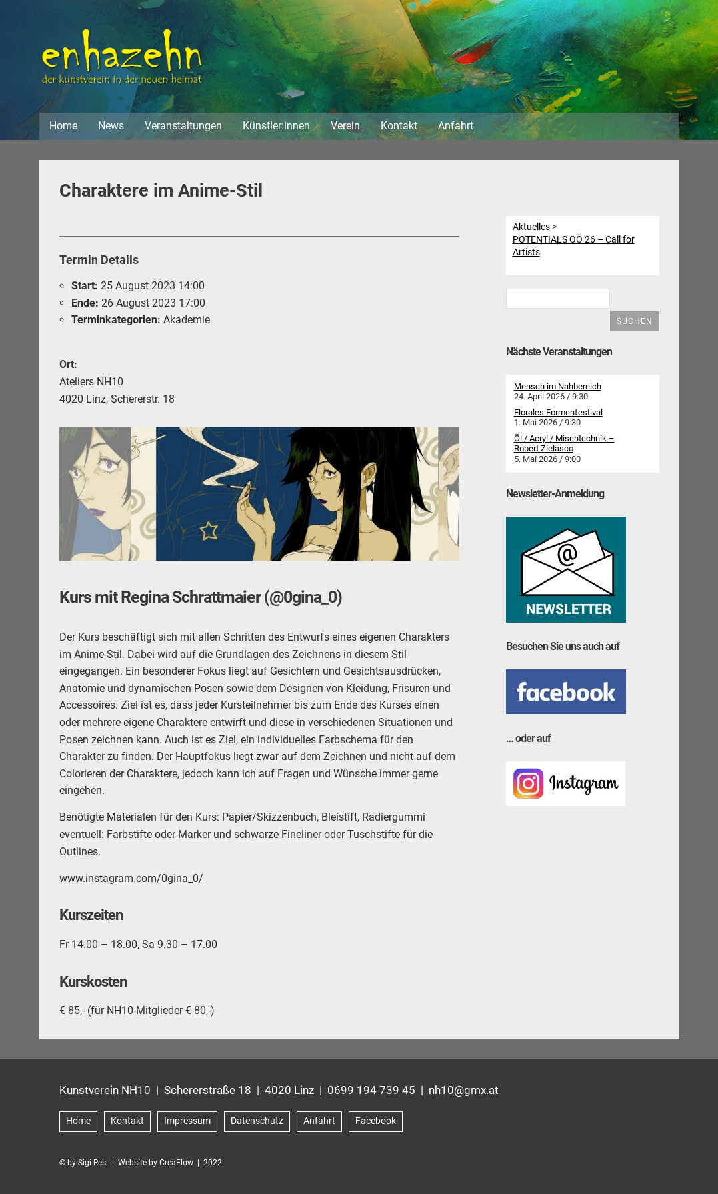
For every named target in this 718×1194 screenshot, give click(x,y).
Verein (345, 125)
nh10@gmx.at (464, 1090)
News (111, 125)
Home (63, 125)
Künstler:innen (276, 125)
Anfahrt (455, 125)
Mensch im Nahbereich (557, 386)
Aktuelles (531, 226)
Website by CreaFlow (155, 1162)
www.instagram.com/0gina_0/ (131, 878)
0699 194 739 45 (371, 1090)
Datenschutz (257, 1121)
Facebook (375, 1121)
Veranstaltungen (183, 125)
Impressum (187, 1121)
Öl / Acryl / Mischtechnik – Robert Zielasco (564, 443)
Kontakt (399, 125)
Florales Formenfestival (558, 412)
